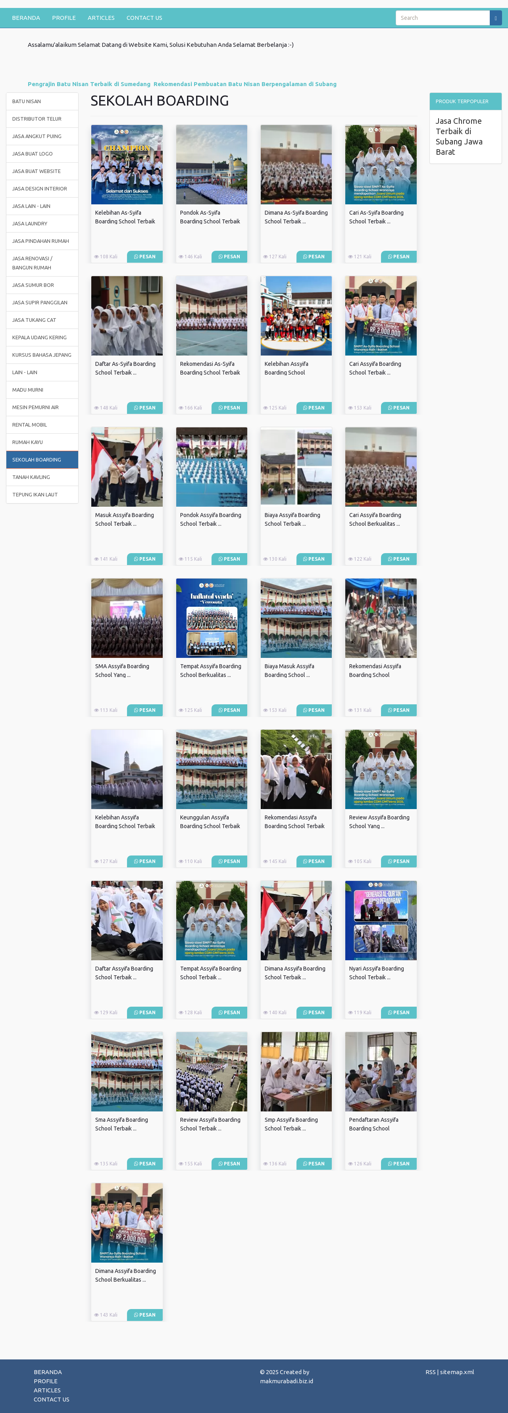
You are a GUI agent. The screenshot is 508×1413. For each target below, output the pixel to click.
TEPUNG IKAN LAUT (35, 494)
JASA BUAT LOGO (32, 153)
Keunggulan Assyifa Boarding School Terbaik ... (210, 826)
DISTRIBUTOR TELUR (37, 118)
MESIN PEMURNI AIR (35, 407)
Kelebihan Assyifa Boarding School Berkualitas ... (286, 372)
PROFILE (64, 17)
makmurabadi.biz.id (286, 1381)
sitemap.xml (457, 1372)
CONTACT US (144, 17)
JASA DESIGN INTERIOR (39, 188)
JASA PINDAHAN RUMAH (40, 241)
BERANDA (26, 17)
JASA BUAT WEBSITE (36, 171)
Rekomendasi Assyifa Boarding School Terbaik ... (295, 826)
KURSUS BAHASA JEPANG (41, 355)
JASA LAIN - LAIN (31, 206)
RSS (430, 1372)
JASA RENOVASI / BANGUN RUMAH (32, 263)
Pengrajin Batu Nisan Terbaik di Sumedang (89, 84)
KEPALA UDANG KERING (39, 337)
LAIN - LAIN (24, 372)
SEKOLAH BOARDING (36, 459)
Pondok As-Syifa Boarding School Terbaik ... (210, 221)
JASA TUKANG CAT (34, 320)
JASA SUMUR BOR (33, 285)
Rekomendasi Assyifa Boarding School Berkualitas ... (375, 675)
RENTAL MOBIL (29, 424)
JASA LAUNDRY (29, 223)
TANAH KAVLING (31, 477)
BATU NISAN (26, 101)
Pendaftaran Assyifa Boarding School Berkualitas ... (373, 1128)
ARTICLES (101, 17)
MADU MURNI (27, 389)
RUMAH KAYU (27, 442)
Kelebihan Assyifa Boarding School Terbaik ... (125, 826)
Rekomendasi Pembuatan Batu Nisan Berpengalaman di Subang (245, 84)
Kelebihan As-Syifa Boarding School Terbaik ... (125, 221)
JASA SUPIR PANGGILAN (39, 302)
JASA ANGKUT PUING (37, 136)
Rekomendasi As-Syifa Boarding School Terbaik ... (210, 372)
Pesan (145, 256)
